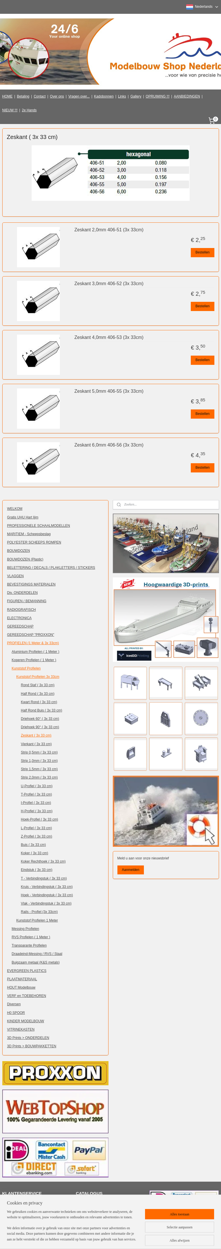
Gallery (135, 96)
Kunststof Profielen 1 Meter (37, 920)
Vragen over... (78, 96)
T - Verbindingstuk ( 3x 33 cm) (44, 878)
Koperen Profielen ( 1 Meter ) (34, 660)
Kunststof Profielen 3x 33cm (37, 677)
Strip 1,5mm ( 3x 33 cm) (39, 769)
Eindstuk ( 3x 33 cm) (36, 870)
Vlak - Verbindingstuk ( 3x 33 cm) (46, 903)
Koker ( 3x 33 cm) (34, 853)
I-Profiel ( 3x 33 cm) (36, 803)
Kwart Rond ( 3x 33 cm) (39, 702)
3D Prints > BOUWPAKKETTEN (31, 1046)
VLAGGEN (15, 576)
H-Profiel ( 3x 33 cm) (37, 811)
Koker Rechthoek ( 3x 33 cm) (43, 861)
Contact (39, 96)
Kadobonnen (104, 96)
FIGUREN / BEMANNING (27, 601)
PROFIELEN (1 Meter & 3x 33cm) (33, 643)
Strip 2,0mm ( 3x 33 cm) (39, 777)
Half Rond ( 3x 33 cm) (38, 694)
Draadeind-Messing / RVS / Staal (37, 954)
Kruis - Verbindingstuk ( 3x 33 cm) (47, 887)
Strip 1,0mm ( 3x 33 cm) (39, 761)
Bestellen (202, 252)
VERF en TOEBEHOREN (26, 996)
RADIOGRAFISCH (21, 610)
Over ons (57, 96)
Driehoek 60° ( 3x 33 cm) (40, 719)
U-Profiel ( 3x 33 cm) (37, 786)
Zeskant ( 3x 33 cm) (36, 735)
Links (122, 96)
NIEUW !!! (10, 110)
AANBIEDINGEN (187, 96)
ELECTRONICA (19, 618)
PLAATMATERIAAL (22, 979)
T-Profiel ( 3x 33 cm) (36, 794)
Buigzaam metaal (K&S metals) (36, 962)
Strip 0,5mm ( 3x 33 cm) (39, 752)
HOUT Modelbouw (21, 987)
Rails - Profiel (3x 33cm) (39, 912)
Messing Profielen (25, 929)
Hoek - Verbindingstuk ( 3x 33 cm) (47, 895)
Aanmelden (130, 870)
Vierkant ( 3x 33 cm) (36, 744)
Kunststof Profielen (26, 668)
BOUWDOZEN (18, 551)
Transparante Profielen (29, 945)
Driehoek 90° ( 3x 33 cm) (40, 727)
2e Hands (29, 110)
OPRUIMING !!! (157, 96)
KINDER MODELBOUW (25, 1021)
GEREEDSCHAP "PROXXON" (30, 635)
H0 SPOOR (16, 1013)
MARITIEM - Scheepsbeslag (29, 534)
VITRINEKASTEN (21, 1029)
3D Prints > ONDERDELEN (28, 1038)
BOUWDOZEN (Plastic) (25, 559)
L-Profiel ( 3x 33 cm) (36, 828)
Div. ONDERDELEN (22, 593)
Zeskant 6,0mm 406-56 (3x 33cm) (109, 445)
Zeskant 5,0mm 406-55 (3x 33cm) (109, 391)
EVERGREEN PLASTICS (27, 971)
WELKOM (14, 509)
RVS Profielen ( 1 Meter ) (31, 937)
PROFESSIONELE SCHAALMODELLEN (38, 526)
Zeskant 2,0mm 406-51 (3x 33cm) (109, 229)
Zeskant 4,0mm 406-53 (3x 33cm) (109, 337)
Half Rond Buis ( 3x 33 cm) (41, 710)
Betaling (23, 96)
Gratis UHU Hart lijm (23, 517)
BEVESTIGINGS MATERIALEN (31, 584)
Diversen (14, 1004)
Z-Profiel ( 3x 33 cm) (36, 836)
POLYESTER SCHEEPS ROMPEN (34, 542)
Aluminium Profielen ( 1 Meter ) (35, 652)
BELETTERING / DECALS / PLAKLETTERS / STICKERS (51, 568)
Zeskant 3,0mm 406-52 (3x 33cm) (109, 283)
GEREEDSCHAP (20, 626)
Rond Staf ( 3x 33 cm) (38, 685)
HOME (7, 96)
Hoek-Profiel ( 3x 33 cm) (39, 819)
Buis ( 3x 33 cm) (33, 845)
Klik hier (86, 1203)
